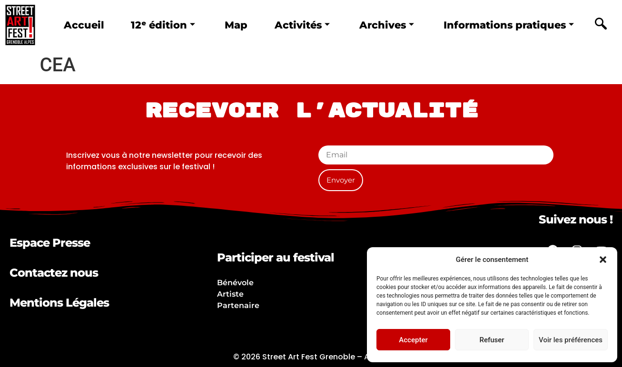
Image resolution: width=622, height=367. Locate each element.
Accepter (413, 340)
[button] (603, 259)
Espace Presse (50, 243)
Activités (302, 25)
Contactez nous (54, 273)
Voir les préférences (570, 340)
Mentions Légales (59, 302)
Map (236, 25)
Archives (386, 25)
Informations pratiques (509, 25)
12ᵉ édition (163, 25)
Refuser (491, 340)
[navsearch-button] (600, 25)
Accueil (84, 25)
